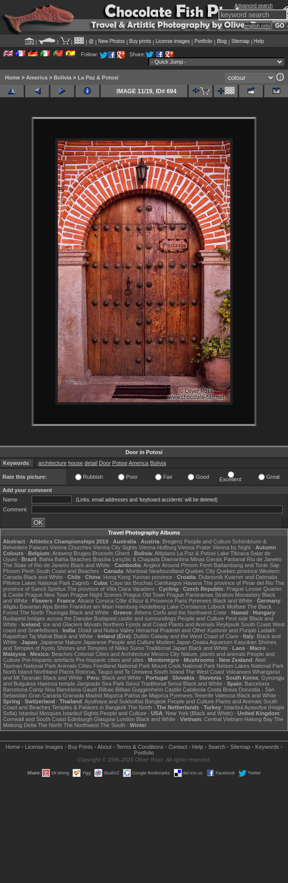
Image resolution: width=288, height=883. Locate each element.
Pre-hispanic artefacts (48, 660)
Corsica (104, 601)
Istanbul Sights (80, 713)
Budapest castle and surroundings (135, 618)
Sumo (137, 648)
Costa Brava (222, 689)
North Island (17, 672)
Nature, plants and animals (213, 654)
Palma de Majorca (146, 695)
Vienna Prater (194, 547)
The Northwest (81, 725)
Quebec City (200, 571)
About (104, 747)
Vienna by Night (231, 547)
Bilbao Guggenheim (140, 689)
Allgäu (10, 607)
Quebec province (236, 571)
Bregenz (173, 541)
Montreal (137, 571)
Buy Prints (80, 747)
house (75, 463)
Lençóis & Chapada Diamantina (150, 559)
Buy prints (140, 41)
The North (32, 612)
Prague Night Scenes (96, 595)
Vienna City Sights (115, 547)
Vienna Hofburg (157, 547)
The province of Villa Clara (99, 589)
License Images (44, 747)
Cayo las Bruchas (131, 583)
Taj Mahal (40, 636)
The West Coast (204, 672)
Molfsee (236, 607)
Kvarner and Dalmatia (251, 577)
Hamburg (126, 607)
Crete (220, 612)
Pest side (237, 618)
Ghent (122, 553)
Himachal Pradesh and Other (171, 630)
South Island (169, 672)
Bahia (46, 559)
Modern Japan (173, 642)
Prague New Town (47, 595)
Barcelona (257, 684)
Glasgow (104, 719)
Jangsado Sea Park (100, 684)
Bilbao (106, 689)
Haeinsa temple (56, 684)
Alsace (86, 601)
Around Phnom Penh (187, 565)
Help (259, 41)
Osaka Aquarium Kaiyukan (224, 642)
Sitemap (240, 41)
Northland (45, 672)
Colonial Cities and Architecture (112, 654)
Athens (142, 612)
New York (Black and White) (199, 713)
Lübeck (216, 607)
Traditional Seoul (161, 684)
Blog (222, 41)
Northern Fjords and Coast (135, 624)
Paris (181, 601)
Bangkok (155, 701)
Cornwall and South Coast (34, 719)
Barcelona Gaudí (76, 689)
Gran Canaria (45, 695)
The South (112, 725)
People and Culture (207, 541)
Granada (73, 695)
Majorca (113, 695)
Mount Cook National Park (183, 666)
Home (12, 77)
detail (90, 463)
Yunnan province (152, 577)
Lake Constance (186, 607)
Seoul (132, 684)
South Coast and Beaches (67, 571)
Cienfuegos (168, 583)
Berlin (61, 607)
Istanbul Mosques (40, 713)
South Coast (256, 624)
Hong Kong (116, 577)
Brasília (102, 559)
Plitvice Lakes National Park (36, 583)
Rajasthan (15, 636)
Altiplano (165, 553)
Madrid (93, 695)
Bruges (82, 553)
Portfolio (203, 41)
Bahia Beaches (73, 559)
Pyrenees (200, 601)
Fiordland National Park (121, 666)
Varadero (143, 589)
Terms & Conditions (140, 747)
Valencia (225, 695)
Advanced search (254, 5)
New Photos (111, 41)
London (126, 719)
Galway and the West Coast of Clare (195, 636)
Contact (177, 747)
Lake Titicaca (233, 553)
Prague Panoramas (189, 595)
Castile (173, 689)
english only (257, 26)
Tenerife (203, 695)
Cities (85, 666)
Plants (66, 672)
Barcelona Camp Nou (29, 689)
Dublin (141, 636)
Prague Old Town (144, 595)
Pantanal (234, 559)
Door (105, 463)
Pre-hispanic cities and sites (109, 660)
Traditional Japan (166, 648)
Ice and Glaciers (62, 624)
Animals (67, 666)
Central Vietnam (223, 719)
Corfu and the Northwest (182, 612)
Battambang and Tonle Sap (247, 565)
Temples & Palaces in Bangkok (89, 707)
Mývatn (92, 624)
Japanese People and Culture (119, 642)
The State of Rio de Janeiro (36, 565)
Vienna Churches (70, 547)
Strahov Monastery (237, 595)
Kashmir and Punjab (231, 630)
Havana (192, 583)
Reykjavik (228, 624)
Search (216, 747)
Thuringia (56, 612)
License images (173, 41)
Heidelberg (152, 607)
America (36, 77)
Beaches (62, 654)
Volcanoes (238, 672)
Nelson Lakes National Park (250, 666)
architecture (52, 463)
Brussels (102, 553)
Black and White (90, 565)
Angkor (152, 565)
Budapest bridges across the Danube (47, 618)
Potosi (119, 463)
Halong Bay (259, 719)
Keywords (267, 747)
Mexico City (165, 654)
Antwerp (62, 553)
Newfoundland (166, 571)
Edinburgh (80, 719)
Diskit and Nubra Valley (106, 630)
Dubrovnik (211, 577)
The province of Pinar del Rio (239, 583)
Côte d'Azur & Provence (144, 601)
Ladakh (267, 630)
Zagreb (80, 583)
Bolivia (63, 77)
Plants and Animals (191, 624)
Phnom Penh (19, 571)
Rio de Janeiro (264, 559)
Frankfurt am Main (92, 607)
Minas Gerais (206, 559)
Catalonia (194, 689)
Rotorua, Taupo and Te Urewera (114, 672)
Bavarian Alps (36, 607)
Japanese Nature (61, 642)
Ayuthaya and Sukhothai (113, 701)
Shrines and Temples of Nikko (92, 648)
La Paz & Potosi (98, 77)
